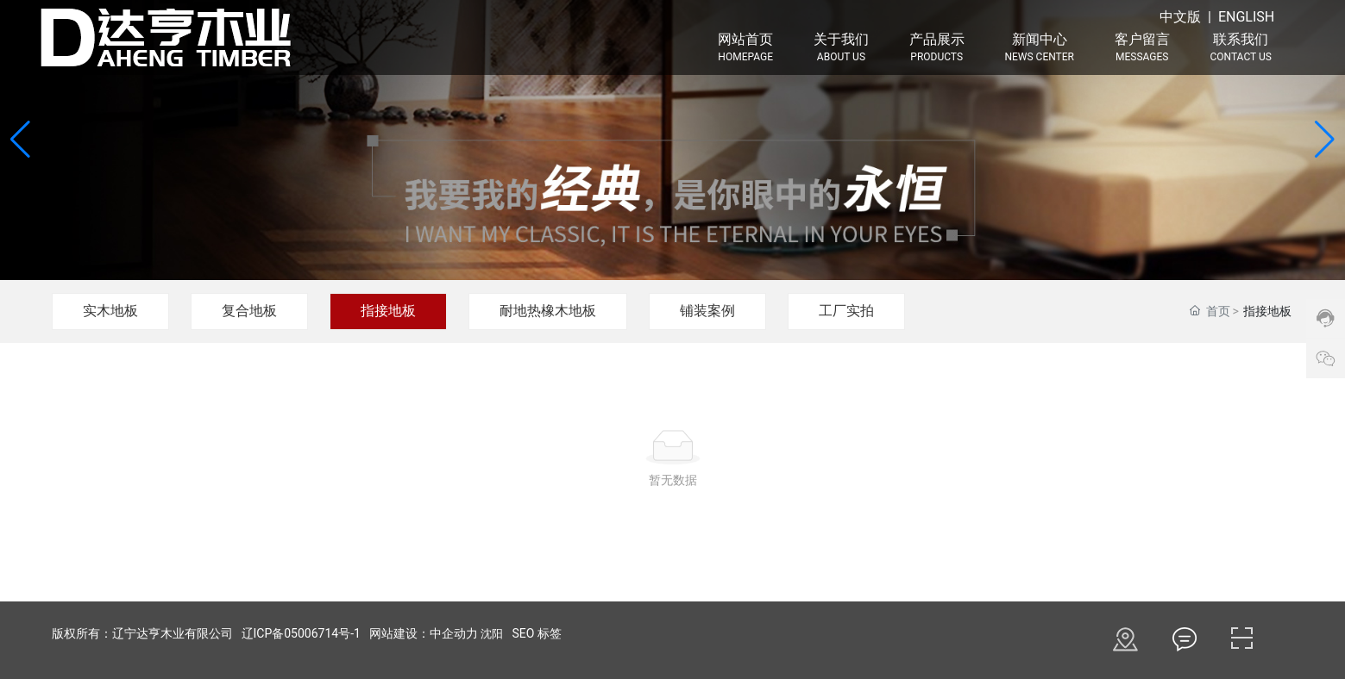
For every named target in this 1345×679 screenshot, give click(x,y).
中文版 (1180, 17)
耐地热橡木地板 (548, 310)
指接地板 (388, 310)
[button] (1324, 140)
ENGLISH (1246, 17)
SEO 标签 (536, 633)
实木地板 (110, 310)
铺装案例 (707, 310)
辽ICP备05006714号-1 (301, 633)
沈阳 (492, 633)
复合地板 (249, 310)
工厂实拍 (846, 310)
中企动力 (454, 633)
